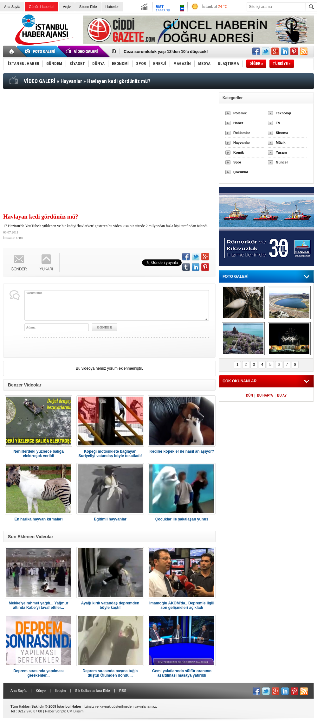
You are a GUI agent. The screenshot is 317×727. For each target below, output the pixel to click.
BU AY (282, 395)
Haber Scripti (55, 711)
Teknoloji (283, 113)
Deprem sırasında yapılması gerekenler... (38, 673)
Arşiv (66, 7)
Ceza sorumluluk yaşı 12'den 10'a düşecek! (166, 51)
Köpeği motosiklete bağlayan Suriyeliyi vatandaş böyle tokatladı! (110, 453)
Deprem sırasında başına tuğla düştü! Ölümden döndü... (110, 673)
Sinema (282, 133)
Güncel (282, 162)
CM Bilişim (75, 711)
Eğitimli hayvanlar (110, 519)
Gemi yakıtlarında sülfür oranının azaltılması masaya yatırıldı (181, 673)
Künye (41, 690)
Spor (237, 162)
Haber (238, 123)
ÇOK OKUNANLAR (239, 381)
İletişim (60, 690)
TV (278, 123)
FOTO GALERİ (236, 276)
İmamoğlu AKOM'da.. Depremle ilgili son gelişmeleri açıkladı (181, 605)
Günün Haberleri (42, 7)
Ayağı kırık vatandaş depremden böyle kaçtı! (110, 605)
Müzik (281, 142)
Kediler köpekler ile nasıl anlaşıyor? (181, 451)
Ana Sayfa (12, 7)
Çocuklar (240, 172)
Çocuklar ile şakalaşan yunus (181, 519)
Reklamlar (241, 133)
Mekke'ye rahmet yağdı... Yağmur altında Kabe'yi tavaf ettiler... (38, 605)
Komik (238, 152)
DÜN (249, 395)
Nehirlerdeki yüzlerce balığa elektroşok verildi (38, 453)
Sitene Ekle (88, 7)
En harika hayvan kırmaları (38, 519)
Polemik (240, 113)
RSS (122, 690)
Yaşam (281, 152)
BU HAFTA (265, 395)
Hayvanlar (241, 142)
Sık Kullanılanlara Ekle (92, 690)
